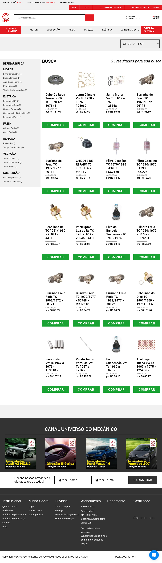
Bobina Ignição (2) (11, 78)
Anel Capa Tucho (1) (12, 82)
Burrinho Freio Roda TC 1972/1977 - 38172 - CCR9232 (116, 300)
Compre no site (67, 2)
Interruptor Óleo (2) (12, 105)
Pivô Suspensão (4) (12, 177)
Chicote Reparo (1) (12, 109)
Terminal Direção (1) (12, 181)
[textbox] (54, 17)
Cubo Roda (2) (10, 132)
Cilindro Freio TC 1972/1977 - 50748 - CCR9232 (86, 298)
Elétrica (104, 29)
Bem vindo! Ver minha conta (129, 17)
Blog (74, 7)
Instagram (141, 524)
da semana (152, 29)
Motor (31, 29)
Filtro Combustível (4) (13, 74)
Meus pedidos (36, 514)
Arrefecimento (127, 29)
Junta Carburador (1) (13, 162)
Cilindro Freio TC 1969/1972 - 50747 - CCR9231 (146, 232)
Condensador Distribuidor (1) (16, 113)
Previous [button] (2, 453)
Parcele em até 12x (41, 2)
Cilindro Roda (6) (11, 128)
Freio (69, 29)
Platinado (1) (9, 143)
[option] (20, 453)
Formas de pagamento (67, 514)
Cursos (86, 7)
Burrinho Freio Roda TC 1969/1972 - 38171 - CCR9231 (55, 300)
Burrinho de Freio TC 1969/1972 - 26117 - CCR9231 (145, 101)
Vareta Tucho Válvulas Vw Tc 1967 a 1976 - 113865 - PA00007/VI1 (85, 368)
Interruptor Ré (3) (11, 101)
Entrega (59, 510)
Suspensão (50, 29)
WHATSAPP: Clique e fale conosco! (143, 7)
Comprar (55, 125)
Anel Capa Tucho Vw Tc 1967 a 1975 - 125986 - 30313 (146, 366)
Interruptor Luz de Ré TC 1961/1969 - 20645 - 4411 (85, 232)
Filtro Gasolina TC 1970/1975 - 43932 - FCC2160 (116, 166)
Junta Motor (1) (10, 166)
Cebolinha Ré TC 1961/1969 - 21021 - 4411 (55, 232)
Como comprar (63, 506)
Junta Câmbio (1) (11, 158)
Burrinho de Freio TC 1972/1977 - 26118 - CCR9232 (54, 168)
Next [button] (159, 453)
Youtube (152, 524)
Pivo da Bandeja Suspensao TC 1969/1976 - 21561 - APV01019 (116, 236)
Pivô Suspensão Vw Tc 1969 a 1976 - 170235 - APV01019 (116, 368)
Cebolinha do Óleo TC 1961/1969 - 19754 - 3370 (146, 298)
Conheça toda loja (9, 29)
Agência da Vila (142, 557)
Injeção (86, 29)
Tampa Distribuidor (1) (13, 147)
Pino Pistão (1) (10, 86)
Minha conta (35, 510)
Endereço (7, 510)
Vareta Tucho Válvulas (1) (15, 90)
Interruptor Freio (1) (12, 117)
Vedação (9, 154)
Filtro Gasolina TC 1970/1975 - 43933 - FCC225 (147, 166)
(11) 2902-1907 (89, 515)
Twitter (147, 524)
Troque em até (12, 2)
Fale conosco (88, 506)
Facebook (135, 524)
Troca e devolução (64, 518)
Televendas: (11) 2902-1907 (108, 7)
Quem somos (9, 506)
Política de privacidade (14, 514)
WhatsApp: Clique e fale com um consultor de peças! (94, 536)
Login (32, 506)
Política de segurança (13, 518)
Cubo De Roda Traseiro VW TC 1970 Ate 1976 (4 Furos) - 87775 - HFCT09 (55, 105)
